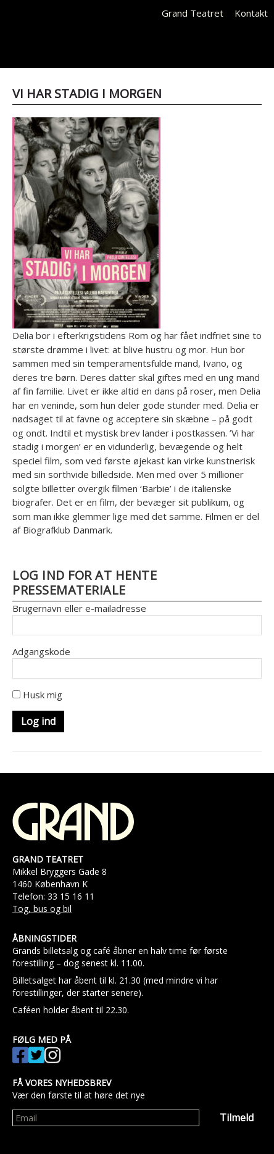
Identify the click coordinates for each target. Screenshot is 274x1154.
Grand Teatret (192, 13)
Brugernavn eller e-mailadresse (79, 608)
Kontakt (251, 13)
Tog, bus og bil (42, 908)
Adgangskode (41, 651)
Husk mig (37, 694)
